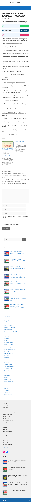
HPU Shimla (7, 362)
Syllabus (6, 390)
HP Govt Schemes (8, 353)
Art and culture (8, 318)
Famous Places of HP (9, 334)
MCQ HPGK (7, 373)
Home (4, 410)
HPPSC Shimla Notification (11, 360)
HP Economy (7, 347)
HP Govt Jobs (6, 418)
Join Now (24, 26)
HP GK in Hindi (6, 416)
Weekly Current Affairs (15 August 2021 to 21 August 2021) (7, 149)
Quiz (5, 384)
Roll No (6, 388)
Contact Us (5, 405)
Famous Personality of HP (10, 331)
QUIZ (4, 425)
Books (6, 323)
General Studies (15, 2)
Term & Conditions (7, 431)
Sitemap (5, 427)
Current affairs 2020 (9, 173)
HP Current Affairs (9, 344)
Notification (7, 375)
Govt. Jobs (6, 338)
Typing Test (7, 392)
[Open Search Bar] (28, 8)
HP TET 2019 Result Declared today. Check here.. (16, 183)
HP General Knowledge (10, 349)
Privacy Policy (6, 423)
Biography (7, 321)
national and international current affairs (12, 175)
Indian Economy (8, 364)
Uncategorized (8, 394)
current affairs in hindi (19, 173)
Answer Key (7, 316)
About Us (5, 403)
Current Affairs (7, 171)
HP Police (6, 355)
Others (6, 377)
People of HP (7, 379)
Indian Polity (7, 371)
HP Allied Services (8, 342)
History (6, 340)
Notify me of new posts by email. (11, 224)
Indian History (8, 368)
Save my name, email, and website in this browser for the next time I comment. (15, 217)
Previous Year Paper (9, 381)
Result (6, 386)
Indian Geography (9, 366)
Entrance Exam (8, 329)
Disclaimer (5, 407)
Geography (7, 336)
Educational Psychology (10, 327)
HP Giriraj (6, 351)
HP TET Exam (7, 358)
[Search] (24, 239)
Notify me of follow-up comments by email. (14, 221)
